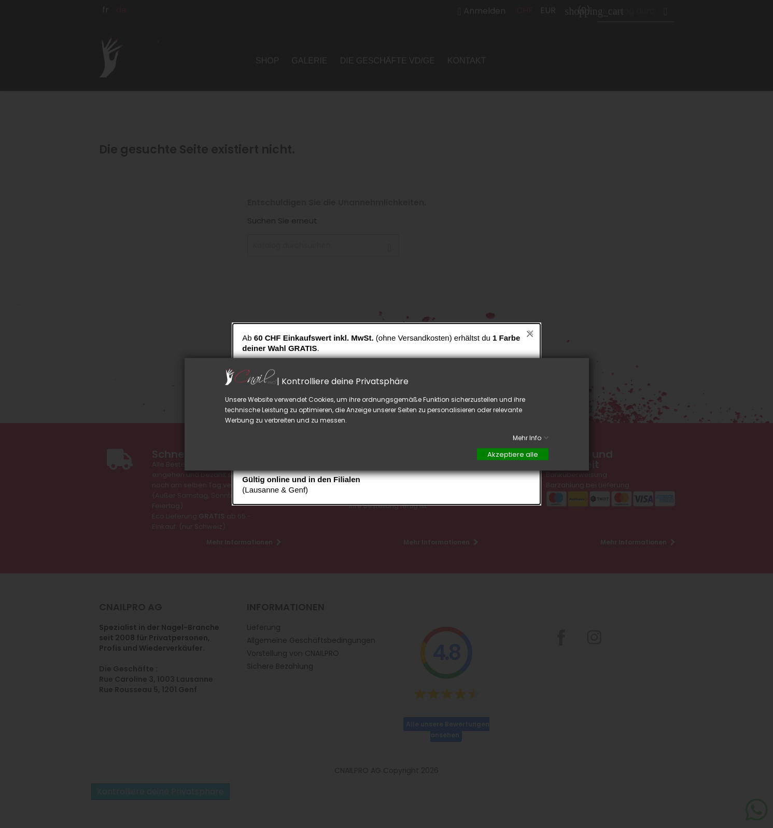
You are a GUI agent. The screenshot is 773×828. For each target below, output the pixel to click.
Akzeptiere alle (512, 454)
